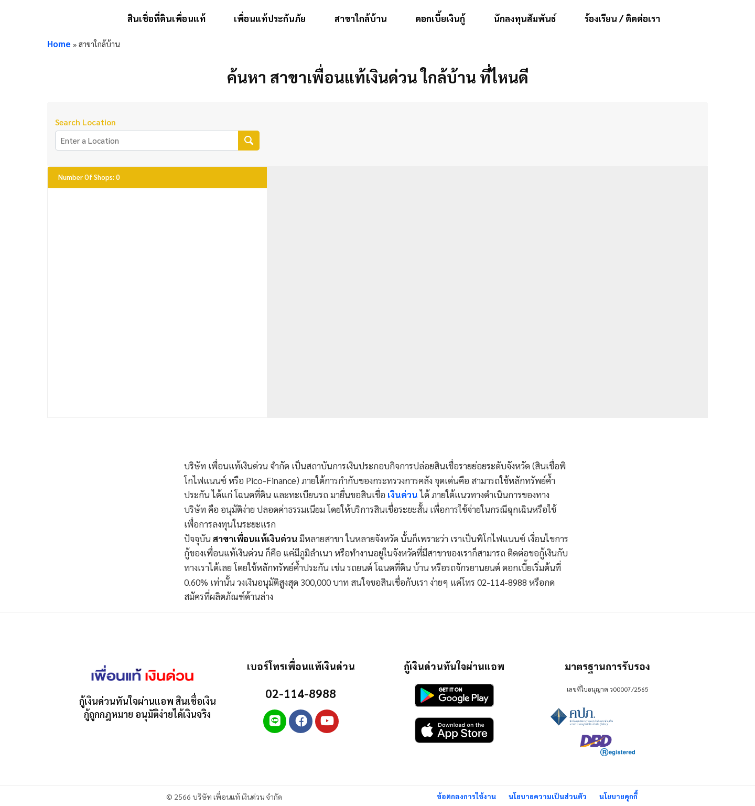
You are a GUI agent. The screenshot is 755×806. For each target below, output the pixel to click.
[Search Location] (249, 141)
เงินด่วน (402, 494)
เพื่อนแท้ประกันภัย (270, 18)
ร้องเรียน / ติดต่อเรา (622, 18)
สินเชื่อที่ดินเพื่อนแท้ (166, 18)
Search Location (85, 123)
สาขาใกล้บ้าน (361, 18)
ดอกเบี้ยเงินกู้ (440, 18)
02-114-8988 (301, 692)
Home (59, 43)
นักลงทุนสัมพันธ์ (524, 18)
